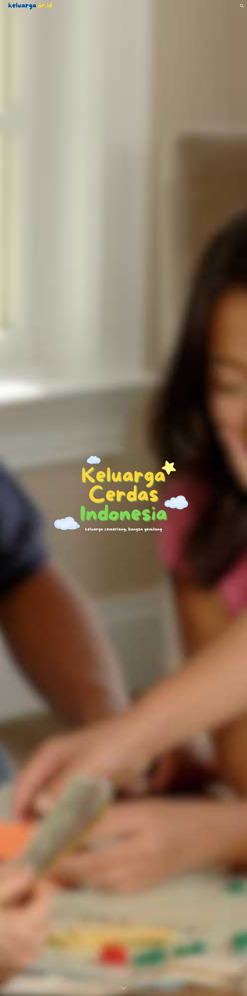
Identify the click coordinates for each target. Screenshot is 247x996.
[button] (242, 6)
